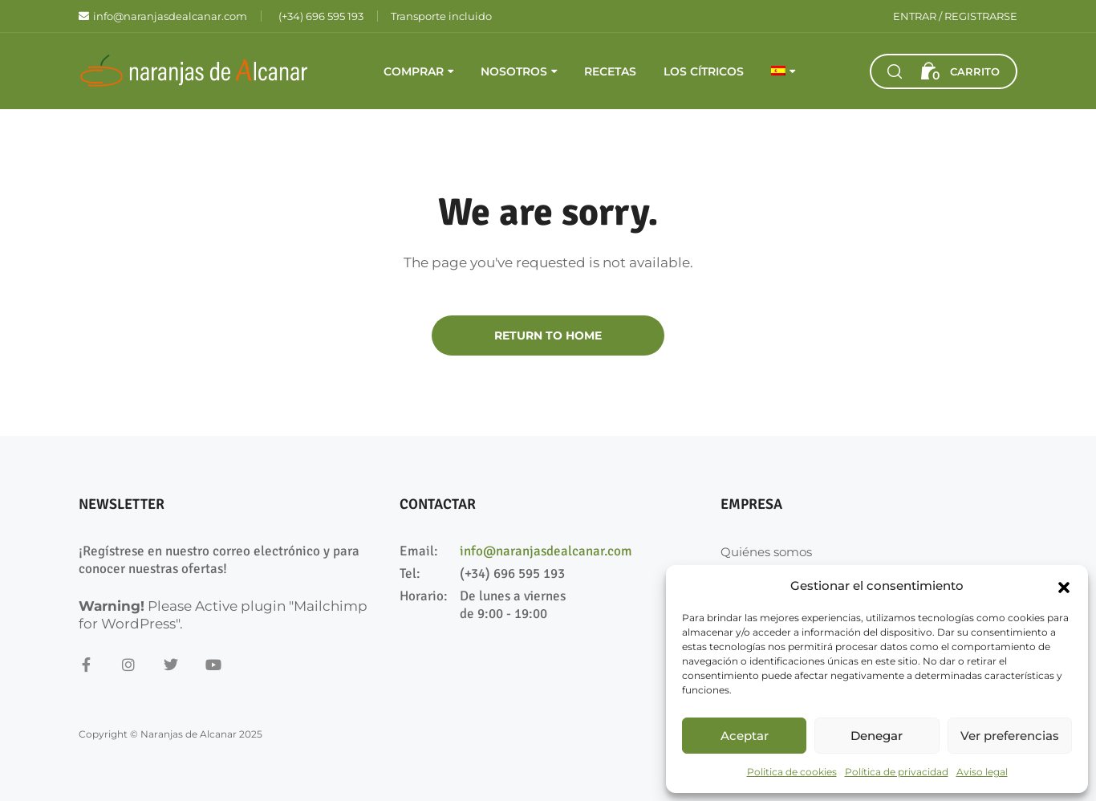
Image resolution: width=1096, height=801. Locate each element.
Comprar (414, 71)
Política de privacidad (896, 772)
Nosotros (514, 71)
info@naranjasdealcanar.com (546, 551)
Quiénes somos (766, 551)
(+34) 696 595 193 (512, 573)
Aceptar (745, 735)
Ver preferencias (1009, 735)
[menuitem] (783, 71)
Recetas (610, 71)
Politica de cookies (792, 772)
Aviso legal (982, 772)
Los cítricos (704, 71)
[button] (1064, 586)
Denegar (876, 735)
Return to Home (548, 335)
